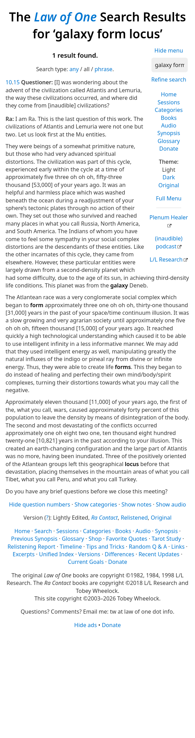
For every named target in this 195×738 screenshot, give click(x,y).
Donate (168, 148)
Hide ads (85, 625)
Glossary (169, 141)
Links (178, 546)
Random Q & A (148, 546)
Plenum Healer (168, 217)
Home (169, 94)
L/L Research (166, 259)
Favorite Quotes (126, 538)
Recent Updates (159, 554)
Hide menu (169, 50)
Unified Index (56, 554)
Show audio (171, 504)
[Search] (169, 65)
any (74, 69)
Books (169, 118)
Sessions (169, 102)
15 (16, 82)
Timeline (71, 546)
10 (9, 82)
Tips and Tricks (105, 546)
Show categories (96, 504)
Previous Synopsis (34, 538)
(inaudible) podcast (168, 242)
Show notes (136, 504)
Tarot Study (166, 538)
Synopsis (168, 133)
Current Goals (86, 562)
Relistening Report (31, 546)
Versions (89, 554)
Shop (95, 538)
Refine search (168, 79)
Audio (168, 125)
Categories (169, 110)
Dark (168, 177)
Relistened (134, 517)
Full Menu (169, 198)
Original (168, 185)
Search (43, 531)
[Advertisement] (97, 682)
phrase (103, 69)
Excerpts (24, 554)
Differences (119, 554)
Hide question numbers (39, 504)
